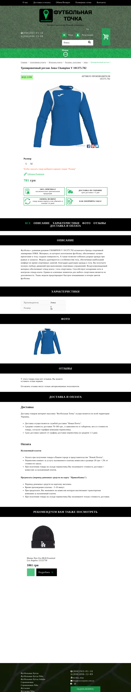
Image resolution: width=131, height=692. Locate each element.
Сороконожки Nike (29, 685)
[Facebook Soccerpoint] (71, 684)
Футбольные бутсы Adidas (33, 679)
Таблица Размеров (35, 174)
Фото (86, 223)
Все (28, 223)
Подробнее (44, 572)
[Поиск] (77, 42)
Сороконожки (27, 682)
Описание (41, 223)
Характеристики (66, 223)
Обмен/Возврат (63, 2)
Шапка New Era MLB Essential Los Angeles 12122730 (41, 559)
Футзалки (25, 688)
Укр (87, 29)
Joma (53, 302)
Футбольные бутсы (30, 673)
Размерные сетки (83, 2)
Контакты (101, 2)
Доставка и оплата (42, 2)
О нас (25, 2)
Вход (67, 35)
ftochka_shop (78, 678)
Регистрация (84, 35)
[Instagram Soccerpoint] (75, 684)
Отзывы (99, 223)
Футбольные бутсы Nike (32, 676)
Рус (92, 29)
